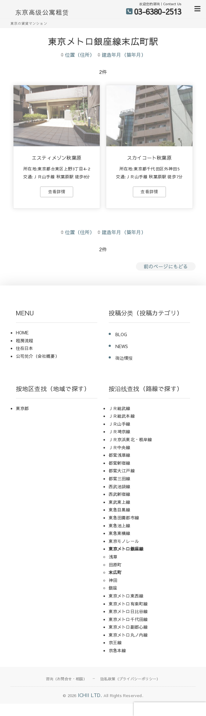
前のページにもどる (166, 266)
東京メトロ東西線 (126, 596)
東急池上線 (119, 525)
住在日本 (24, 348)
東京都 (22, 408)
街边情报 (124, 358)
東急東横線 (119, 533)
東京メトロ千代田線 (128, 619)
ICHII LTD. (90, 695)
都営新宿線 (119, 463)
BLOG (121, 334)
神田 (113, 580)
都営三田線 (119, 478)
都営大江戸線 (122, 470)
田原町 (115, 565)
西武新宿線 (119, 494)
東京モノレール (124, 541)
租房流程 (24, 340)
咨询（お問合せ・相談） (66, 678)
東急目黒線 (119, 510)
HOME (22, 332)
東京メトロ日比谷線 (128, 611)
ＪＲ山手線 (119, 424)
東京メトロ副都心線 (128, 627)
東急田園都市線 (124, 517)
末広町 (115, 572)
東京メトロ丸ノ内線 (128, 635)
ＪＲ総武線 (119, 408)
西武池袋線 (119, 486)
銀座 (113, 588)
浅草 (113, 557)
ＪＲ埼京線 (119, 431)
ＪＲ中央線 (119, 447)
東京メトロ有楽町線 (128, 604)
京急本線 (117, 650)
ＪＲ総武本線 (122, 416)
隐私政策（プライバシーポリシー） (130, 678)
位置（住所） (77, 54)
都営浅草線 (119, 455)
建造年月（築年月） (121, 54)
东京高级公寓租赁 (42, 12)
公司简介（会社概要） (37, 356)
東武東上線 (119, 502)
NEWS (121, 346)
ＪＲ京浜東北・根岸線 (130, 439)
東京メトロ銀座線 (126, 549)
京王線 (115, 642)
